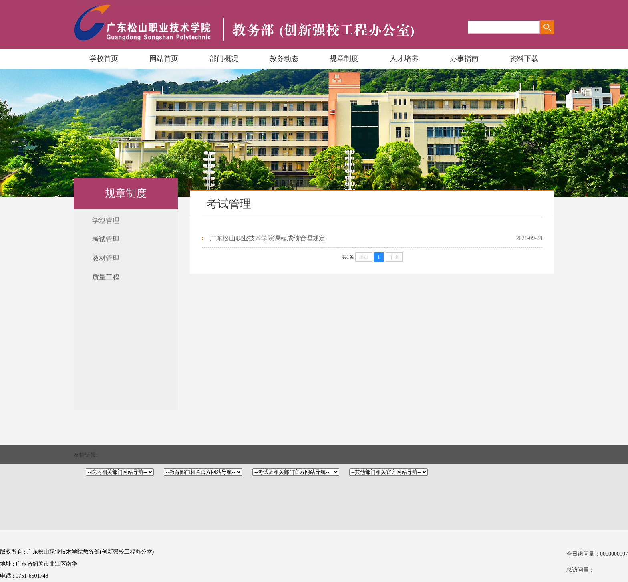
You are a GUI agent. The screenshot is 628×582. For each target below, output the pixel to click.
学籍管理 (105, 220)
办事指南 (464, 59)
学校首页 (103, 59)
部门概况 (223, 59)
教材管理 (105, 258)
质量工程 (105, 277)
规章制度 (344, 59)
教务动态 (284, 59)
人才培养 (404, 59)
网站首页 (163, 59)
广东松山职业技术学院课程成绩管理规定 (267, 238)
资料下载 (524, 59)
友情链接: (86, 455)
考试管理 (105, 239)
